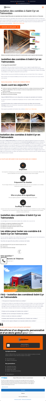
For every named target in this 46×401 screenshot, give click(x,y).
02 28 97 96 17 (33, 1)
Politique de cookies (17, 399)
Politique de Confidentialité (26, 399)
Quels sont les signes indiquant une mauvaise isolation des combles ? (19, 321)
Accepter (23, 390)
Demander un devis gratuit (9, 27)
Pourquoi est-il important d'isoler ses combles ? (14, 301)
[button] (44, 377)
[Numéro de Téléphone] (4, 261)
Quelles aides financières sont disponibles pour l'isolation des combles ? (20, 318)
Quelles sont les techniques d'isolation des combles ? (16, 313)
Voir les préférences (23, 396)
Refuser (23, 393)
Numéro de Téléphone (15, 259)
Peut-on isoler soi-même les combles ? (12, 316)
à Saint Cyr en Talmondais (18, 23)
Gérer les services (5, 386)
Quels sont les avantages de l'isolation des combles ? (15, 311)
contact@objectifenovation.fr (24, 3)
